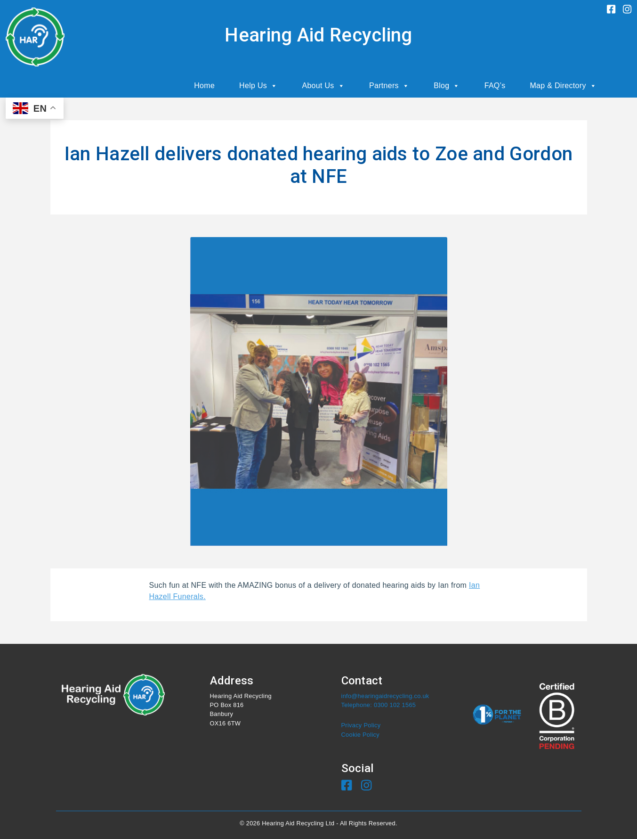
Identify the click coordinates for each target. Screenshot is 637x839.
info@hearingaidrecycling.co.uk (385, 695)
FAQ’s (495, 86)
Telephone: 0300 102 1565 (378, 704)
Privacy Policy (361, 725)
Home (204, 86)
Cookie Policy (360, 734)
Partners (389, 86)
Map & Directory (563, 86)
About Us (323, 86)
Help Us (258, 86)
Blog (447, 86)
